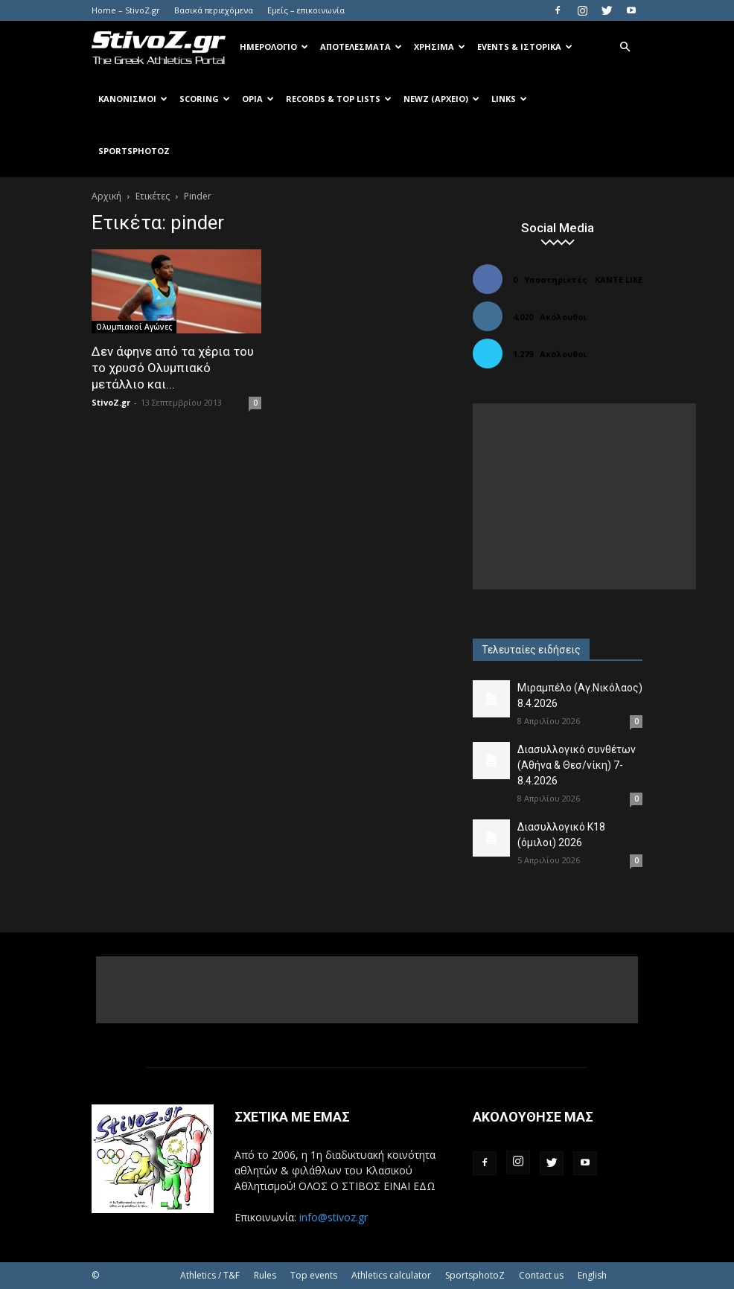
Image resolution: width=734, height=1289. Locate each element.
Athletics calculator (391, 1275)
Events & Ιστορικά (524, 46)
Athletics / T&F (210, 1275)
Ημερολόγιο (274, 46)
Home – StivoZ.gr (126, 10)
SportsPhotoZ (134, 150)
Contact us (541, 1275)
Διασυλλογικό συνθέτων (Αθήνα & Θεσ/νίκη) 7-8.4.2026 (576, 765)
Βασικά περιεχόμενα (213, 10)
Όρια (258, 98)
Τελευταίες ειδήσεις (531, 650)
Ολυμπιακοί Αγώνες (134, 327)
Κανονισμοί (132, 98)
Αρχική (106, 196)
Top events (313, 1275)
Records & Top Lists (339, 98)
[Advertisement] (584, 496)
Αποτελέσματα (361, 46)
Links (509, 98)
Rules (265, 1275)
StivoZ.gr (111, 402)
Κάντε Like (618, 279)
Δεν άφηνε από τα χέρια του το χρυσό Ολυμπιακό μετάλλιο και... (173, 367)
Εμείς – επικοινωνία (306, 10)
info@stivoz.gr (333, 1217)
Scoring (204, 98)
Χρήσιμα (439, 46)
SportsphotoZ (475, 1275)
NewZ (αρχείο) (441, 98)
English (592, 1275)
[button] (624, 47)
